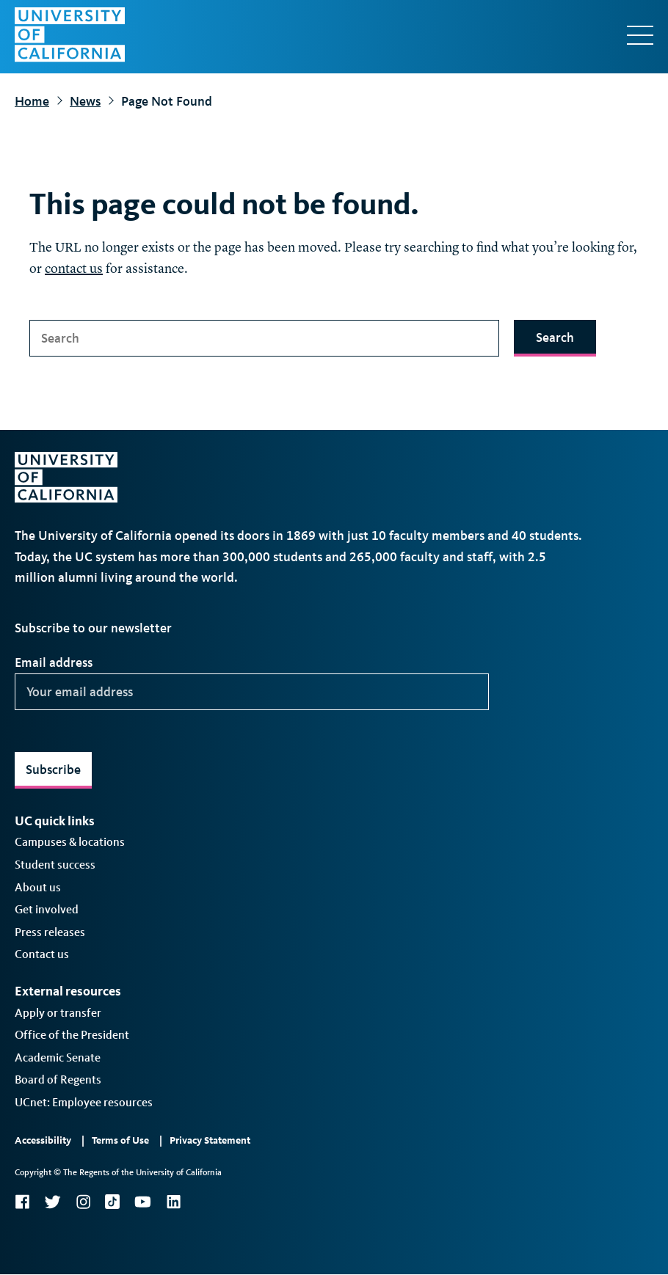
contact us (74, 269)
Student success (55, 865)
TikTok (112, 1201)
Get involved (47, 909)
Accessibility (43, 1140)
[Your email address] (252, 691)
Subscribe (53, 769)
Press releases (50, 932)
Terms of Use (120, 1140)
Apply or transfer (58, 1013)
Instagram (83, 1201)
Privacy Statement (210, 1140)
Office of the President (72, 1035)
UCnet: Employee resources (84, 1102)
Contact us (42, 954)
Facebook (22, 1201)
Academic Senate (58, 1057)
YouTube (142, 1201)
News (85, 101)
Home (32, 101)
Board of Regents (58, 1079)
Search (555, 337)
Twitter (52, 1201)
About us (38, 887)
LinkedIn (173, 1201)
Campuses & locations (70, 842)
